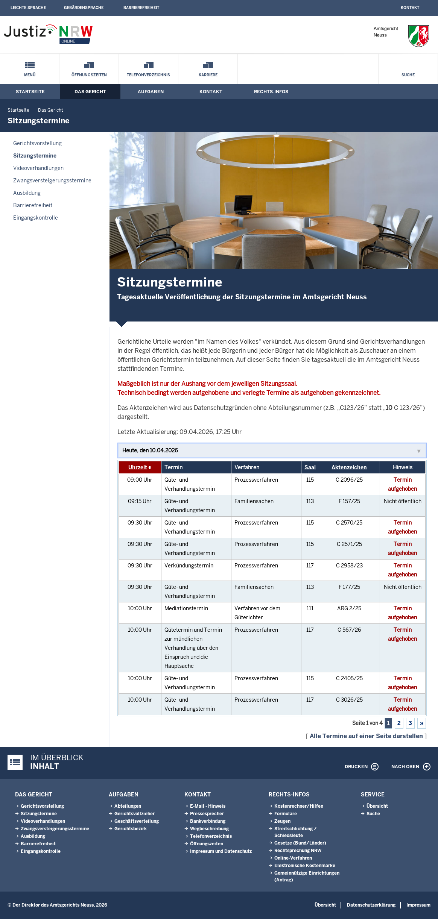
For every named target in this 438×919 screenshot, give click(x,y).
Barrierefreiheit (141, 7)
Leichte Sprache (28, 7)
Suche (408, 75)
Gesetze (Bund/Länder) (300, 843)
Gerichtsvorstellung (37, 143)
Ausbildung (27, 193)
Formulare (285, 814)
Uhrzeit (137, 467)
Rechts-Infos (271, 92)
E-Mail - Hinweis (207, 806)
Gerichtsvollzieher (134, 814)
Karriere (208, 75)
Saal (310, 467)
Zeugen (282, 821)
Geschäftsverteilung (136, 821)
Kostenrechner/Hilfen (298, 806)
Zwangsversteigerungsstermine (52, 180)
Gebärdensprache (83, 7)
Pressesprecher (207, 814)
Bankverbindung (207, 821)
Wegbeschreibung (209, 829)
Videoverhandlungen (38, 168)
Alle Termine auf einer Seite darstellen (366, 736)
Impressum (418, 905)
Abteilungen (127, 806)
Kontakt (410, 7)
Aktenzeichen (349, 467)
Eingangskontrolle (35, 217)
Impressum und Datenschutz (221, 851)
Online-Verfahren (293, 858)
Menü (29, 75)
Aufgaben (151, 92)
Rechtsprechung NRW (297, 851)
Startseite (30, 92)
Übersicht (377, 806)
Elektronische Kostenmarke (304, 866)
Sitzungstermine (34, 155)
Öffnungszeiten (89, 75)
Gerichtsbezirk (130, 829)
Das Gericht (90, 92)
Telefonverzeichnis (148, 75)
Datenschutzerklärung (371, 905)
